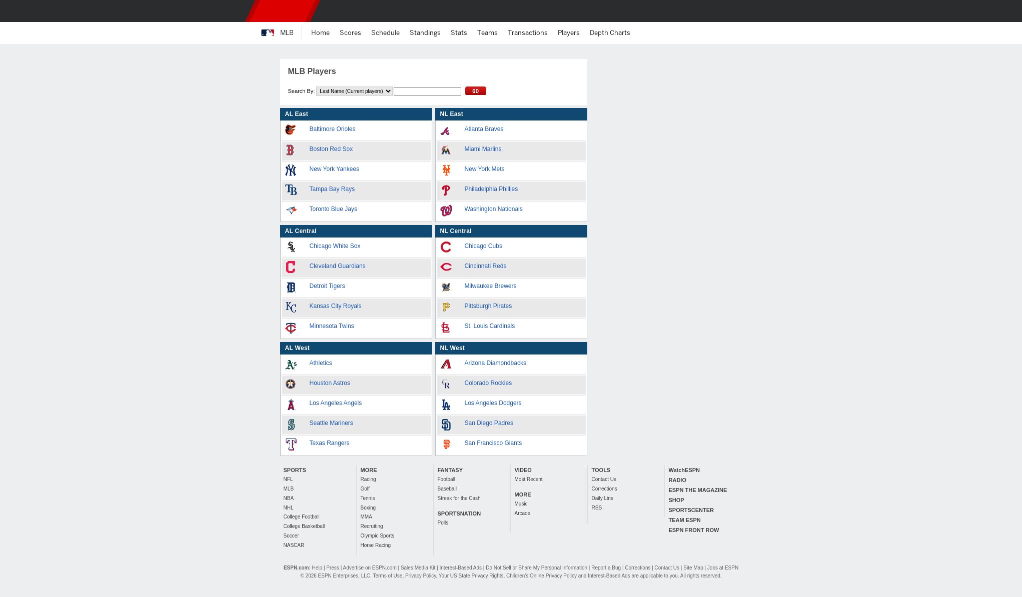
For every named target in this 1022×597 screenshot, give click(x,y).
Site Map (693, 567)
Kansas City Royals (336, 306)
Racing (368, 479)
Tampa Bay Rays (332, 189)
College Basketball (304, 526)
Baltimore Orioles (333, 129)
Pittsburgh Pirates (488, 306)
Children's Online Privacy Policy (541, 575)
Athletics (321, 363)
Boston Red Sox (331, 149)
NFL (288, 479)
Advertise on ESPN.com (369, 567)
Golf (365, 489)
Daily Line (603, 498)
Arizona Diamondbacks (495, 363)
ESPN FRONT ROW (694, 530)
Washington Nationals (494, 209)
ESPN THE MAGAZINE (698, 490)
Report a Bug (606, 567)
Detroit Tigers (327, 286)
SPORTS (295, 470)
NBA (289, 498)
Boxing (368, 507)
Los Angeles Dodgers (493, 403)
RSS (597, 507)
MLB (289, 489)
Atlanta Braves (484, 129)
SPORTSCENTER (691, 510)
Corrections (604, 489)
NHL (289, 507)
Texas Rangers (330, 443)
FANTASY (450, 470)
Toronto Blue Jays (333, 209)
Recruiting (372, 526)
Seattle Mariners (331, 423)
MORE (369, 470)
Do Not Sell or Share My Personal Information (536, 567)
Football (447, 479)
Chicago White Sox (335, 246)
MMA (366, 517)
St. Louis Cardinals (490, 326)
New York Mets (485, 169)
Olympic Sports (378, 535)
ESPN (282, 11)
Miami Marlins (483, 149)
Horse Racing (376, 545)
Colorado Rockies (488, 383)
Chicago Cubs (483, 246)
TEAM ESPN (685, 520)
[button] (756, 11)
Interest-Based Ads (461, 567)
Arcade (523, 513)
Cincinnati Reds (486, 266)
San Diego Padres (489, 423)
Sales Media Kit (418, 567)
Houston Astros (330, 383)
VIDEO (523, 470)
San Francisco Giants (493, 443)
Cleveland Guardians (338, 266)
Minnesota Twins (332, 326)
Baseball (447, 489)
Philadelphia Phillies (491, 189)
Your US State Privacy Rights (471, 575)
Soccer (291, 535)
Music (521, 503)
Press (332, 567)
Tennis (368, 498)
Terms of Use (387, 575)
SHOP (676, 500)
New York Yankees (335, 169)
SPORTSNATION (459, 513)
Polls (443, 523)
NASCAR (294, 545)
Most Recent (529, 479)
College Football (302, 517)
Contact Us (604, 479)
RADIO (677, 480)
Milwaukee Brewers (491, 286)
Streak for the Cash (459, 498)
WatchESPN (684, 470)
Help (317, 567)
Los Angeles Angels (336, 403)
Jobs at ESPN (722, 567)
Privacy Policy (420, 575)
